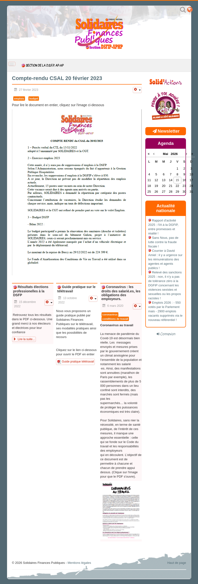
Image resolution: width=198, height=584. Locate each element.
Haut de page (176, 563)
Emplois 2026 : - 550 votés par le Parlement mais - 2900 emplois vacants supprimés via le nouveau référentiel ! (165, 311)
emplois (19, 98)
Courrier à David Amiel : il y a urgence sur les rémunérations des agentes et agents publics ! (165, 259)
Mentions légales (79, 563)
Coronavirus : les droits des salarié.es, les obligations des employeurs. (121, 293)
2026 (174, 154)
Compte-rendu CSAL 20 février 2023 (57, 78)
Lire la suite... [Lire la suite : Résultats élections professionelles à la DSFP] (24, 339)
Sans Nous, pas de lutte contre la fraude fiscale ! (163, 242)
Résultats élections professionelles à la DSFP (31, 291)
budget (33, 98)
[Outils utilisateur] (137, 90)
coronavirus (110, 314)
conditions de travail (115, 318)
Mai (167, 154)
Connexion (167, 334)
